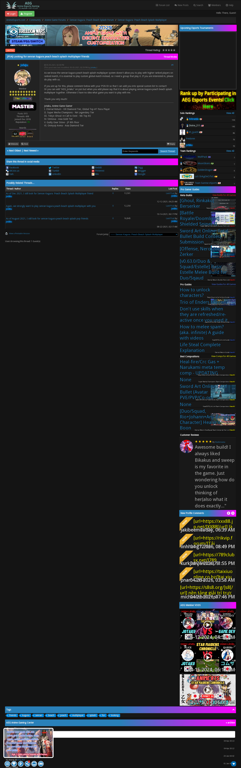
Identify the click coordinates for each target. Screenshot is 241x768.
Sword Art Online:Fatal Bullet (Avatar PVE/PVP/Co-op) (203, 392)
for (103, 715)
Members (214, 5)
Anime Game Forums (55, 20)
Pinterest (98, 170)
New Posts (181, 5)
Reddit (97, 167)
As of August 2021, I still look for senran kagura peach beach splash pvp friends (47, 218)
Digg (139, 167)
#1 (172, 65)
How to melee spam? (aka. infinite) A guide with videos (202, 332)
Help (229, 5)
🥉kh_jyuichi (192, 132)
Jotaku (93, 67)
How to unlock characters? (195, 292)
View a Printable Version (19, 233)
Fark (10, 174)
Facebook (12, 167)
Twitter (54, 167)
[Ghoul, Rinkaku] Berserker (197, 203)
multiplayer (78, 715)
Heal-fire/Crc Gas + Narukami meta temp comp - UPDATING (202, 367)
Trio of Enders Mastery (204, 302)
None (185, 379)
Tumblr (54, 170)
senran (38, 715)
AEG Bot (21, 760)
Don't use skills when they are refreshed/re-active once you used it (204, 314)
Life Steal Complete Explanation (200, 347)
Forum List (163, 5)
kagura (25, 715)
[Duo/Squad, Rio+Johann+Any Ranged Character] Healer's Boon (205, 419)
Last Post (10, 50)
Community (35, 20)
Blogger (140, 170)
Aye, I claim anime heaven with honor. (30, 754)
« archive (230, 722)
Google (140, 174)
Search (198, 5)
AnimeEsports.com (15, 20)
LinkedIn (55, 174)
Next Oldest (15, 150)
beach (51, 715)
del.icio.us (12, 170)
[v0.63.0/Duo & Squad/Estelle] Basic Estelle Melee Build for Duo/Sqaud (203, 269)
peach (63, 715)
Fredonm (190, 138)
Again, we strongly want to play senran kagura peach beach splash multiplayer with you (51, 206)
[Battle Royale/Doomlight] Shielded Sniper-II (199, 218)
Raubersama (220, 442)
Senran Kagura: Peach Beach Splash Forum (92, 20)
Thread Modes (170, 57)
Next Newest (30, 150)
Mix (95, 174)
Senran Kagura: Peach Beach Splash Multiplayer (142, 20)
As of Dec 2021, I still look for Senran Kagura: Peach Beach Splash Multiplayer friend (49, 193)
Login (11, 13)
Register (26, 13)
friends (12, 715)
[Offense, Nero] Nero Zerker (202, 251)
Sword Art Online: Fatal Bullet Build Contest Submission (204, 236)
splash (93, 715)
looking (114, 715)
